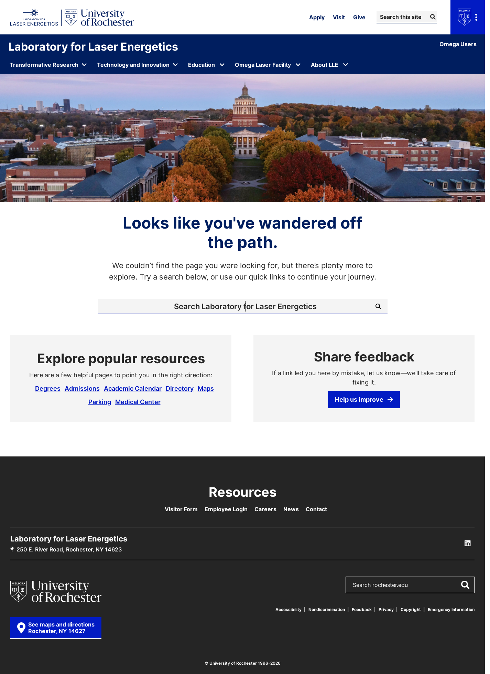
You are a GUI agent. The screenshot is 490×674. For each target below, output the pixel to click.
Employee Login (226, 509)
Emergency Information (451, 609)
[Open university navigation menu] (467, 17)
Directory (180, 388)
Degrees (48, 388)
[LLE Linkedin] (468, 543)
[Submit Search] (432, 17)
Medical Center (138, 401)
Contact (316, 509)
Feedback (362, 609)
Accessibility (288, 609)
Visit (339, 17)
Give (359, 17)
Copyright (411, 609)
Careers (265, 509)
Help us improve (364, 399)
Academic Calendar (133, 388)
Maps (206, 388)
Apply (317, 17)
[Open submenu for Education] (222, 64)
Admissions (82, 388)
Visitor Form (181, 509)
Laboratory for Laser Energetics (93, 46)
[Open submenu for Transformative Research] (48, 65)
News (291, 509)
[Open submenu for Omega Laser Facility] (298, 64)
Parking (99, 401)
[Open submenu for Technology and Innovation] (137, 65)
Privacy (386, 609)
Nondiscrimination (326, 609)
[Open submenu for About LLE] (345, 64)
